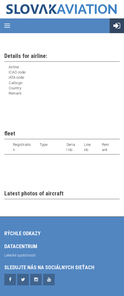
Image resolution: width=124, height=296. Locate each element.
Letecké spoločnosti (20, 255)
